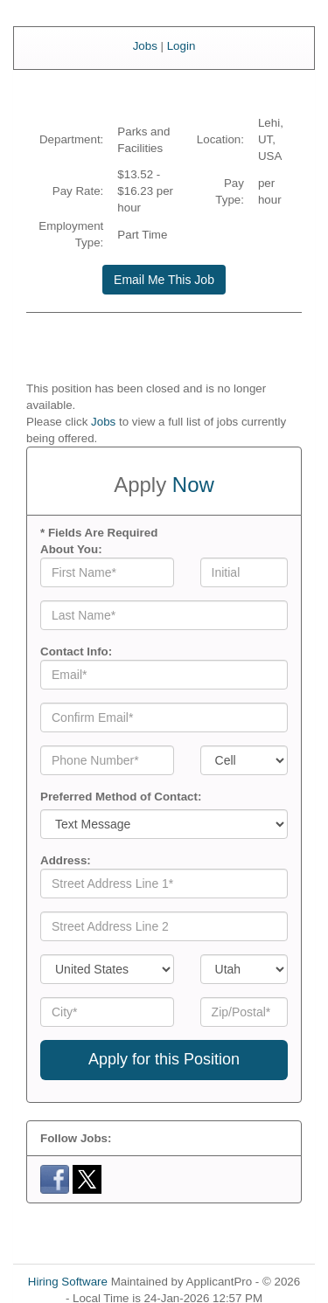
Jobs (145, 45)
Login (181, 45)
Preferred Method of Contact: (120, 796)
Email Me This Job (164, 280)
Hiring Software (68, 1281)
